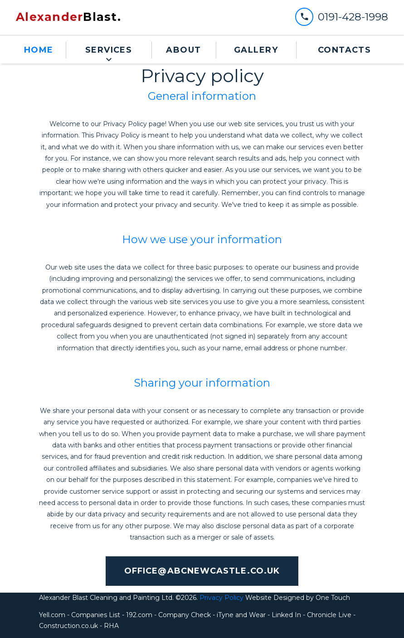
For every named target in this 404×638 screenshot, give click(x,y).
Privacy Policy (220, 598)
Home (39, 50)
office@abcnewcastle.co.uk (202, 571)
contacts (344, 50)
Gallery (256, 50)
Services (108, 50)
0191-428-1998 (353, 16)
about (183, 50)
